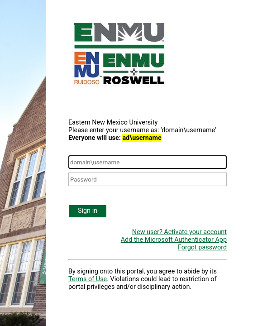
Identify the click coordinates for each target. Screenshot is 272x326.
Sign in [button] (87, 211)
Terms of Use (87, 279)
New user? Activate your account (179, 232)
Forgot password (202, 247)
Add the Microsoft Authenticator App (174, 240)
